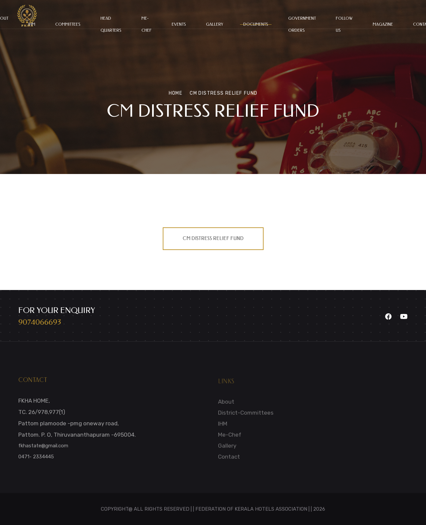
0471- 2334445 (36, 459)
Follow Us (344, 24)
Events (179, 24)
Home (176, 93)
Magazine (383, 24)
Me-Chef (229, 437)
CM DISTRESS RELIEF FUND (213, 238)
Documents (255, 24)
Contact (229, 459)
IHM (222, 426)
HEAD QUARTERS (111, 24)
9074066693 (39, 322)
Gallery (214, 24)
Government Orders (302, 24)
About (226, 404)
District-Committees (246, 415)
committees (68, 24)
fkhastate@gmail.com (43, 448)
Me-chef (146, 24)
